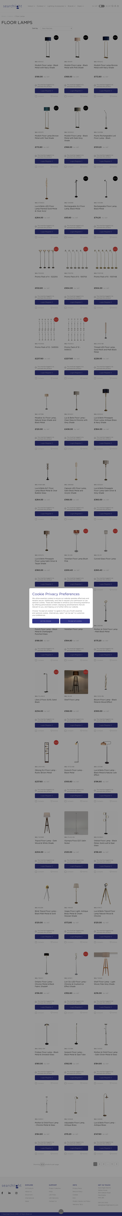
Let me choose (45, 621)
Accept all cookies (75, 621)
